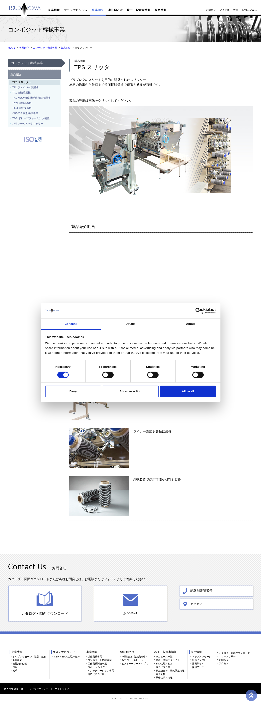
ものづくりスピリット (134, 660)
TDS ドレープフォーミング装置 (31, 118)
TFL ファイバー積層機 (25, 87)
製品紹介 (65, 47)
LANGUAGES (249, 10)
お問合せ (211, 10)
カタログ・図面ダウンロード (44, 614)
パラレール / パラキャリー (27, 123)
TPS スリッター (21, 82)
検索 (235, 10)
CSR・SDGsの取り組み (67, 656)
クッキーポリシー (39, 688)
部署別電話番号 (201, 590)
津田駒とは (115, 10)
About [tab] (190, 324)
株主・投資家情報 (139, 10)
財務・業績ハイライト (168, 660)
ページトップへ (251, 695)
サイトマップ (62, 688)
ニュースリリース (228, 656)
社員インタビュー (201, 660)
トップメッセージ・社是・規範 (29, 656)
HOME (11, 47)
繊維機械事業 (95, 656)
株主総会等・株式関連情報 (170, 670)
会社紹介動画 (20, 663)
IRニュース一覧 (164, 656)
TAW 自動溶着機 (22, 102)
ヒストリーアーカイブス (135, 663)
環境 (15, 667)
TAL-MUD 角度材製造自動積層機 (31, 97)
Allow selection (130, 391)
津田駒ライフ (199, 663)
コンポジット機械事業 (45, 47)
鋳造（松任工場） (97, 674)
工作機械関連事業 (97, 663)
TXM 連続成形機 (22, 107)
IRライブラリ (163, 667)
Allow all (188, 391)
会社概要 (17, 660)
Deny (73, 391)
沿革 (15, 670)
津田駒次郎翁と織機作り (135, 656)
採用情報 (161, 10)
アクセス (224, 10)
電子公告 (160, 674)
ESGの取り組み (164, 663)
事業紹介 (98, 10)
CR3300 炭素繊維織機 (25, 113)
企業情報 (54, 10)
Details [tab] (131, 324)
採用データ (198, 667)
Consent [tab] (71, 324)
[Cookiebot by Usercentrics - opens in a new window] (198, 311)
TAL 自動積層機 (21, 92)
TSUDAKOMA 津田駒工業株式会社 (24, 10)
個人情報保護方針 (13, 688)
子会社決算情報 (164, 677)
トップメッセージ (201, 656)
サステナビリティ (76, 10)
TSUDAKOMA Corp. (138, 698)
